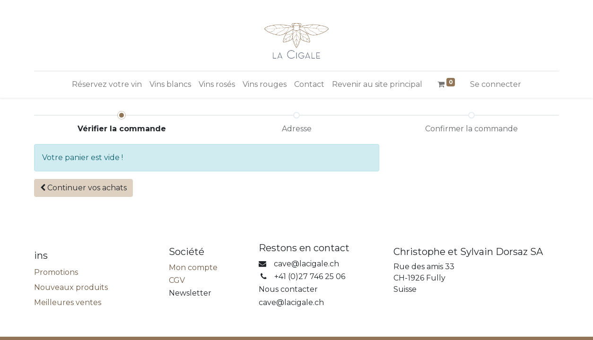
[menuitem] (107, 84)
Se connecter (495, 84)
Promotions (56, 272)
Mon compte (193, 267)
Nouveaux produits (71, 287)
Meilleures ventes (67, 302)
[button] (83, 188)
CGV (177, 280)
